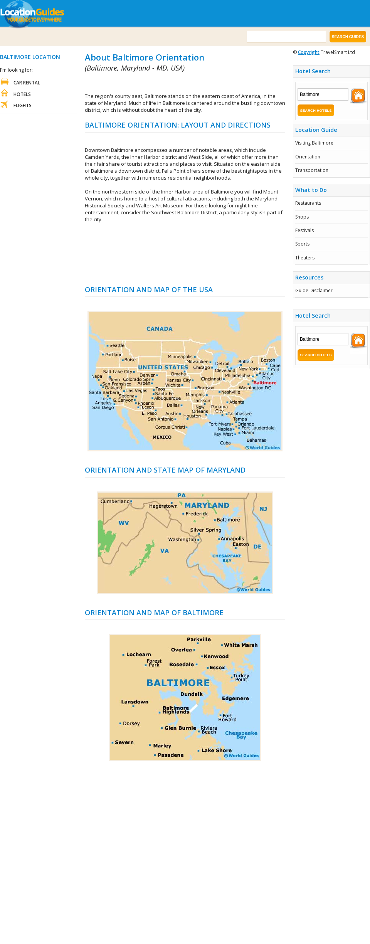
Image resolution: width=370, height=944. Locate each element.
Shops (302, 217)
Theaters (304, 257)
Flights (22, 105)
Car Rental (26, 82)
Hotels (22, 94)
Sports (302, 244)
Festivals (304, 230)
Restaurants (308, 203)
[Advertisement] (185, 254)
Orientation (307, 156)
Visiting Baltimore (314, 143)
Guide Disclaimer (314, 290)
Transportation (311, 170)
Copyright (309, 52)
